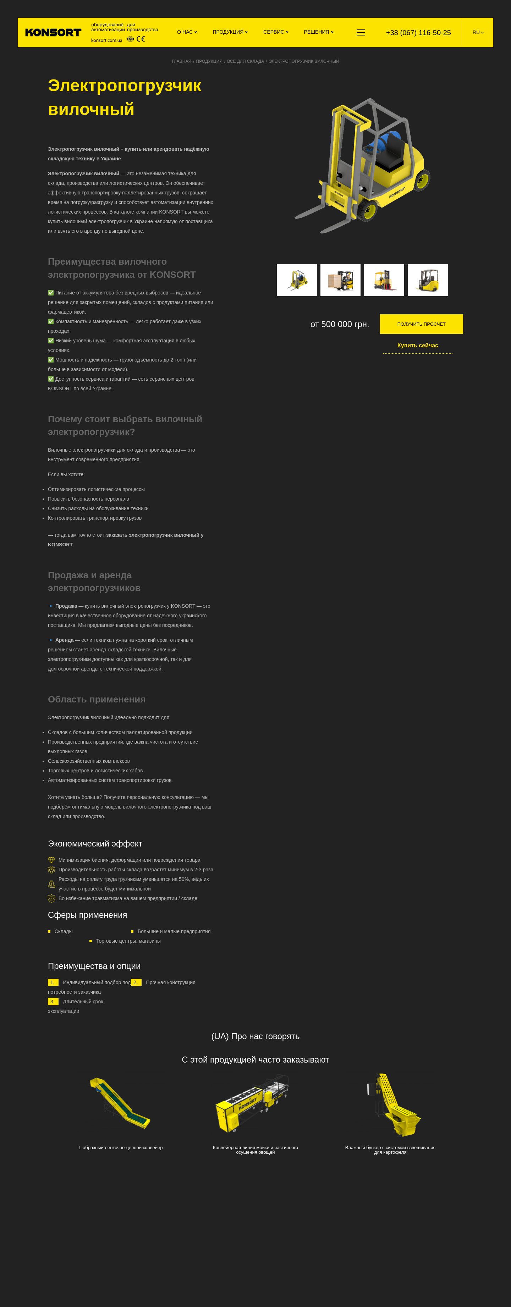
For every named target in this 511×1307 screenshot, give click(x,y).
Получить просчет (421, 324)
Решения (316, 32)
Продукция (228, 32)
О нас (185, 32)
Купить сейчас (417, 345)
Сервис (273, 32)
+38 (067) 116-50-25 (418, 33)
